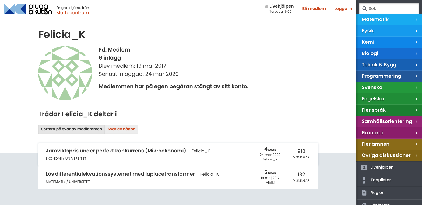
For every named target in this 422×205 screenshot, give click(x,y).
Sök (364, 8)
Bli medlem (314, 9)
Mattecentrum (72, 12)
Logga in (343, 9)
